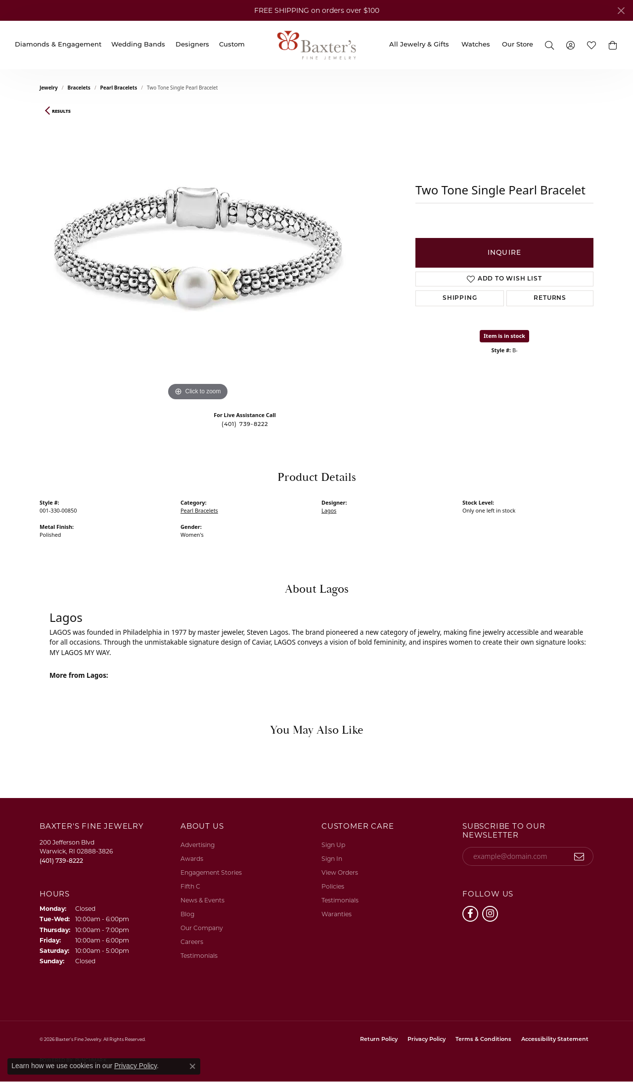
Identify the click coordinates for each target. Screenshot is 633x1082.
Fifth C (190, 886)
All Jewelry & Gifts (419, 45)
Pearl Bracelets (118, 87)
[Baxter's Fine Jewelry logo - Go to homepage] (316, 45)
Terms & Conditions (483, 1039)
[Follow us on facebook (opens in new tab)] (470, 914)
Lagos (328, 510)
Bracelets (79, 87)
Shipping (460, 298)
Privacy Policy (426, 1039)
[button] (549, 45)
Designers (192, 45)
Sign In (331, 858)
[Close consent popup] (192, 1066)
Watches (475, 45)
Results (61, 111)
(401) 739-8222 (245, 424)
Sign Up (333, 844)
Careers (192, 941)
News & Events (203, 900)
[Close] (621, 10)
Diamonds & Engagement (58, 45)
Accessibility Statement (554, 1039)
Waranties (336, 914)
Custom (232, 45)
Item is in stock (504, 335)
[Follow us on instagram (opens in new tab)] (490, 914)
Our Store (517, 45)
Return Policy (379, 1039)
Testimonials (199, 955)
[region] (197, 254)
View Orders (339, 872)
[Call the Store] (61, 860)
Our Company (202, 928)
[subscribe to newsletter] (579, 856)
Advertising (198, 844)
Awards (192, 858)
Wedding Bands (138, 45)
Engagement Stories (211, 872)
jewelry (49, 87)
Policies (332, 886)
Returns (550, 298)
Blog (187, 914)
